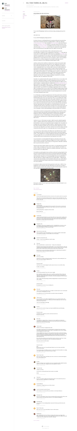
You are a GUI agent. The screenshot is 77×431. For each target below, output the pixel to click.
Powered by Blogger (45, 426)
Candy (38, 377)
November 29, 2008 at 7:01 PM (41, 280)
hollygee (38, 203)
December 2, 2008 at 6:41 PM (41, 398)
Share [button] (24, 11)
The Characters (29, 6)
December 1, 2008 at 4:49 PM (41, 352)
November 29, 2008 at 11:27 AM (41, 228)
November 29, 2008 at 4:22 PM (41, 260)
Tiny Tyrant (38, 368)
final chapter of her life (42, 44)
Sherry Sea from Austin (40, 231)
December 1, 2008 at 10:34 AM (41, 323)
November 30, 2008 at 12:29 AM (41, 294)
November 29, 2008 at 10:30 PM (41, 286)
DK (37, 270)
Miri (37, 306)
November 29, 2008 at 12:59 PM (41, 252)
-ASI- (48, 428)
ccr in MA (38, 194)
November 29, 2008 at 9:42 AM (41, 212)
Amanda (38, 215)
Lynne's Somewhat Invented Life (42, 389)
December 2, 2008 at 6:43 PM (41, 405)
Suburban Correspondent (41, 237)
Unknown (38, 297)
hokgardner (39, 223)
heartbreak (25, 15)
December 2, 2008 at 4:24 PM (41, 392)
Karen (38, 318)
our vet (60, 52)
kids (23, 16)
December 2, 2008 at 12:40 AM (41, 374)
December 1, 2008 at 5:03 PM (41, 358)
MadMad (38, 413)
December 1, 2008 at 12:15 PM (41, 342)
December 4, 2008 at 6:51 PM (41, 418)
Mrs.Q (38, 255)
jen (37, 361)
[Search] (66, 3)
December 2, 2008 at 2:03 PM (41, 386)
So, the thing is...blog (36, 3)
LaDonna (38, 326)
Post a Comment (36, 420)
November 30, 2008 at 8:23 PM (41, 303)
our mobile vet (63, 53)
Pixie (37, 243)
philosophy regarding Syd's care (61, 82)
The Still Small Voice (38, 6)
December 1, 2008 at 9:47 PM (41, 365)
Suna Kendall (39, 383)
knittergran (38, 401)
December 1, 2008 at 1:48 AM (41, 309)
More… (57, 6)
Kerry (37, 289)
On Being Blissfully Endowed (49, 6)
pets (23, 18)
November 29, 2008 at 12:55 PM (41, 240)
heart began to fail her (43, 45)
